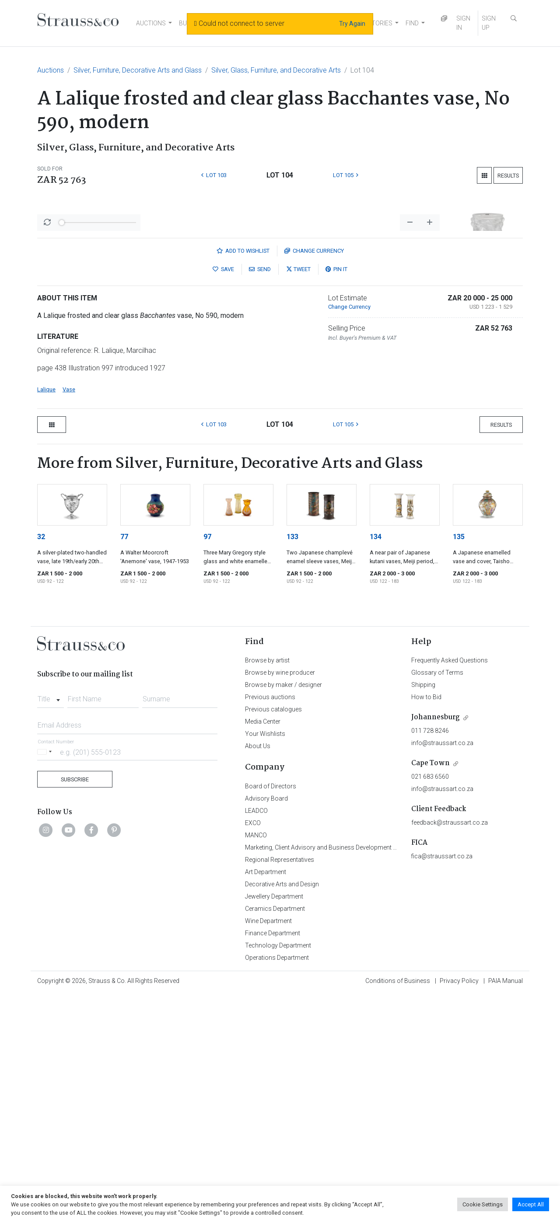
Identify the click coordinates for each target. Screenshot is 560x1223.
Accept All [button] (531, 1204)
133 (292, 766)
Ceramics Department (275, 1137)
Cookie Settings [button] (482, 1204)
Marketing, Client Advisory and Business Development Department (335, 1076)
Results (508, 175)
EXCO (253, 1052)
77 (124, 766)
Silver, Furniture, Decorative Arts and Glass (138, 70)
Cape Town (430, 992)
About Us (257, 975)
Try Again (352, 23)
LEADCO (256, 1039)
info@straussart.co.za (442, 972)
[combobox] (50, 925)
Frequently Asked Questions (449, 889)
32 (41, 766)
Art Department (265, 1101)
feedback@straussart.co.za (449, 1051)
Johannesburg (435, 946)
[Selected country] (46, 981)
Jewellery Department (274, 1125)
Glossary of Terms (437, 901)
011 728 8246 (430, 959)
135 (459, 766)
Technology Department (278, 1174)
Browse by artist (267, 889)
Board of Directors (270, 1015)
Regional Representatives (279, 1088)
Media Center (262, 950)
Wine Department (268, 1149)
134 (376, 766)
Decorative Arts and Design (282, 1113)
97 (207, 766)
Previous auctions (270, 926)
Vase (69, 618)
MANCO (256, 1064)
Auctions (50, 70)
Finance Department (272, 1162)
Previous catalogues (273, 938)
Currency (314, 480)
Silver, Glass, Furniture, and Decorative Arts (276, 70)
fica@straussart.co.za (441, 1085)
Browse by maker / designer (283, 913)
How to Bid (426, 926)
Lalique (46, 618)
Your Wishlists (265, 962)
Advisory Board (266, 1027)
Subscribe (75, 1008)
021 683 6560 (430, 1005)
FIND (412, 23)
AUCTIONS (151, 23)
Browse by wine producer (280, 901)
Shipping (423, 913)
